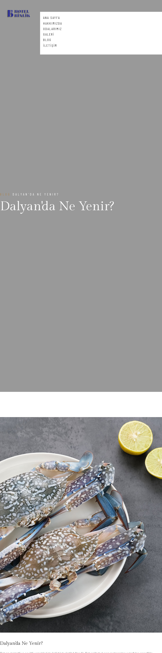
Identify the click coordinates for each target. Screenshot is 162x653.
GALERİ (48, 34)
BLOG (47, 40)
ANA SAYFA (51, 18)
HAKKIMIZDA (52, 23)
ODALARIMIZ (52, 29)
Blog (5, 194)
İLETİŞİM (50, 45)
